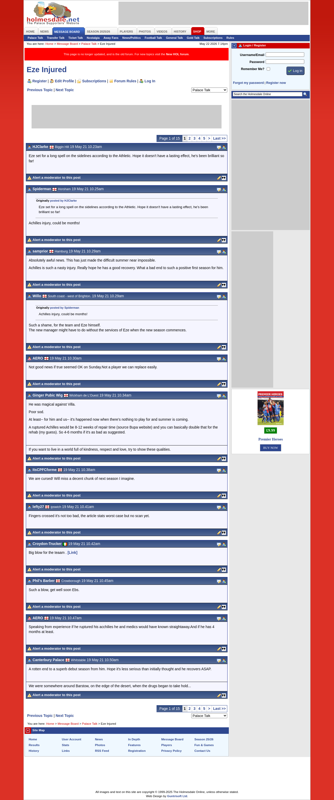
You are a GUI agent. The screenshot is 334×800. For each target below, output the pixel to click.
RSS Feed (102, 750)
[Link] (72, 552)
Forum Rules (125, 81)
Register (39, 81)
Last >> (219, 138)
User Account (71, 739)
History (34, 750)
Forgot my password (248, 83)
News (99, 739)
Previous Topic (40, 90)
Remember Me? (252, 69)
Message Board (67, 43)
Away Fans (111, 37)
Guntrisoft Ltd (177, 796)
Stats (65, 745)
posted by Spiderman (64, 307)
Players (166, 745)
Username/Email (252, 55)
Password (256, 62)
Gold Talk (193, 37)
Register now (276, 83)
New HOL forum (177, 54)
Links (66, 750)
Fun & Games (204, 745)
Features (134, 745)
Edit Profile (64, 81)
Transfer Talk (55, 37)
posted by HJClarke (63, 200)
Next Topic (65, 90)
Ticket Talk (75, 37)
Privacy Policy (171, 750)
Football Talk (153, 37)
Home (49, 43)
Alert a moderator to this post (57, 177)
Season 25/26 (203, 739)
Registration (137, 750)
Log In (150, 81)
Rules (230, 37)
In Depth (134, 739)
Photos (100, 745)
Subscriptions (213, 37)
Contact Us (202, 750)
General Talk (174, 37)
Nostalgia (93, 37)
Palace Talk (35, 37)
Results (34, 745)
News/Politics (131, 37)
